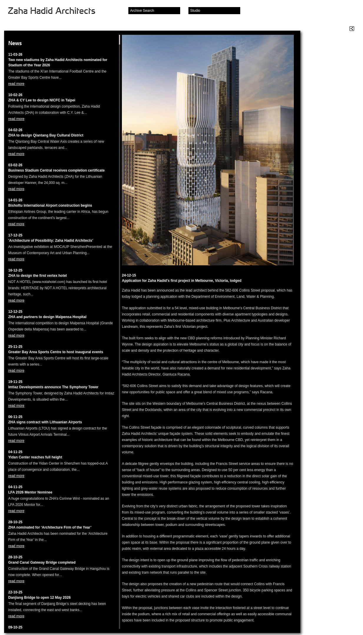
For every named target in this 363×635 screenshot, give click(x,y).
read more (16, 84)
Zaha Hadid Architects (56, 11)
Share (352, 29)
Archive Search (142, 11)
